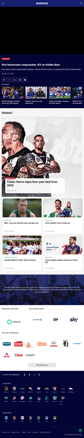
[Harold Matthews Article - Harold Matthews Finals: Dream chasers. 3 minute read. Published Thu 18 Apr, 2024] (22, 253)
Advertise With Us (46, 432)
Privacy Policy (15, 432)
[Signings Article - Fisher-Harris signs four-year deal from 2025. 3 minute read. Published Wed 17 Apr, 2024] (41, 157)
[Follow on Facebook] (29, 375)
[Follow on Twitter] (34, 375)
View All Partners (42, 365)
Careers (24, 432)
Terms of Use (6, 432)
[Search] (81, 3)
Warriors (5, 59)
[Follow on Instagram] (39, 375)
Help (29, 432)
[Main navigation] (3, 3)
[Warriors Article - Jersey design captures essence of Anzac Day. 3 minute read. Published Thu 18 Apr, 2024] (62, 253)
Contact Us (35, 432)
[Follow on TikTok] (25, 375)
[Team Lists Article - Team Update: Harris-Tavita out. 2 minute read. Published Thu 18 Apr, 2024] (62, 216)
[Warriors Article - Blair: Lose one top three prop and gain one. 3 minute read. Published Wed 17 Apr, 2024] (22, 216)
